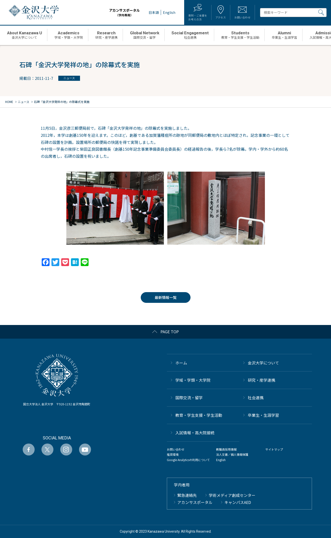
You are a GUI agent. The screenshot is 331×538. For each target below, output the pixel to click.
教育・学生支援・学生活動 (198, 415)
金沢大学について (263, 363)
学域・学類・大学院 (193, 380)
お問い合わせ (175, 449)
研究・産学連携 (261, 380)
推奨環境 (173, 454)
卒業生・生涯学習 (263, 415)
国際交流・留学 (189, 397)
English (221, 460)
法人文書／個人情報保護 (232, 454)
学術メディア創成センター (232, 495)
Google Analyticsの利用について (188, 460)
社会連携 (255, 397)
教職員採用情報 (226, 449)
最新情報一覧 (166, 297)
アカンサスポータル (118, 12)
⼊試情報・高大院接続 (194, 433)
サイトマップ (274, 449)
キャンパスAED (237, 502)
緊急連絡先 (187, 495)
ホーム (181, 363)
